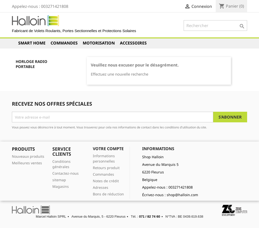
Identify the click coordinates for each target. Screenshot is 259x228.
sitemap (59, 179)
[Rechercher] (215, 25)
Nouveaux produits (28, 156)
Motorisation (99, 43)
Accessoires (133, 43)
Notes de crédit (106, 180)
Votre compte (108, 148)
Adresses (100, 187)
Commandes (64, 43)
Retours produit (106, 167)
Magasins (60, 186)
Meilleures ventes (27, 163)
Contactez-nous (65, 173)
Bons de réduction (108, 194)
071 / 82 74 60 (149, 216)
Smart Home (32, 43)
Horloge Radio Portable (31, 64)
